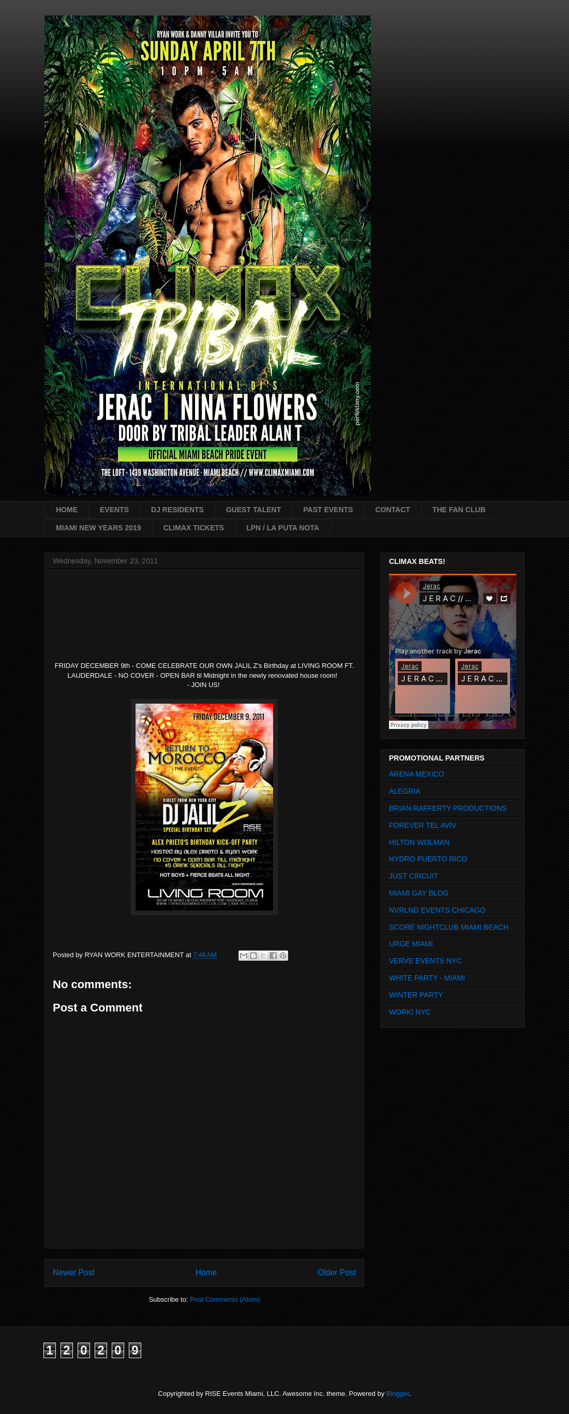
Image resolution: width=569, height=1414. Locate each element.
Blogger (397, 1393)
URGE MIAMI (411, 944)
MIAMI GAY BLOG (418, 893)
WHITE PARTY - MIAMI (427, 978)
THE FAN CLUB (459, 509)
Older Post (337, 1272)
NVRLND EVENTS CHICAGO (437, 910)
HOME (67, 509)
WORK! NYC (410, 1012)
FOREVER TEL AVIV (422, 825)
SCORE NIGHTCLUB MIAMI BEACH (448, 927)
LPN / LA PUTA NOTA (282, 528)
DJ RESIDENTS (177, 509)
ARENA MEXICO (416, 774)
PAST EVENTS (328, 509)
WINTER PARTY (416, 995)
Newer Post (74, 1272)
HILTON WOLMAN (419, 842)
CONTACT (392, 509)
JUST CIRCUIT (413, 876)
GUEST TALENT (253, 509)
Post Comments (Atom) (225, 1299)
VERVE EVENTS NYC (425, 961)
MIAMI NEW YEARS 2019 (98, 528)
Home (206, 1272)
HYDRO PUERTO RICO (428, 859)
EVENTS (114, 509)
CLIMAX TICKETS (193, 528)
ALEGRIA (405, 791)
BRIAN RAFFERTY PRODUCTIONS (447, 808)
